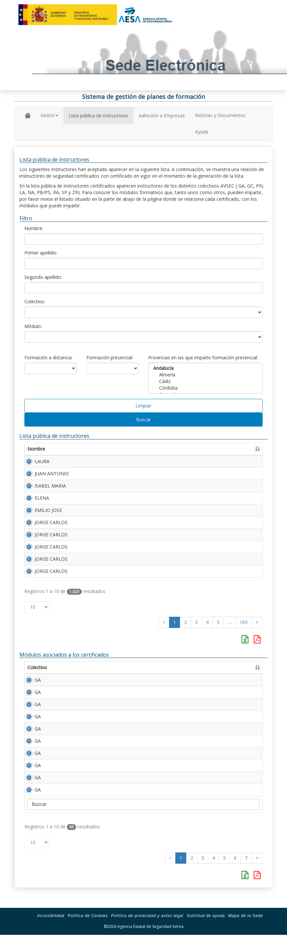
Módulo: (33, 326)
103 (243, 622)
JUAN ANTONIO (52, 473)
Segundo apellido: (43, 277)
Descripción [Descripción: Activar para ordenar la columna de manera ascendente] (104, 667)
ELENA (42, 498)
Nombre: (33, 228)
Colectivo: (34, 301)
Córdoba (205, 388)
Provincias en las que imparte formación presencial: (203, 357)
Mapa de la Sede (245, 929)
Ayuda (201, 132)
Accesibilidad (50, 929)
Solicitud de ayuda (206, 929)
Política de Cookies (88, 929)
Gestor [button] (49, 115)
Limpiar (143, 405)
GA (30, 680)
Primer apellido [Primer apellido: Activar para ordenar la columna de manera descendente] (93, 449)
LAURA (42, 461)
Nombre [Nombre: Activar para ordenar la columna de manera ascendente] (36, 449)
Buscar (143, 419)
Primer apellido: (40, 253)
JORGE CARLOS (51, 522)
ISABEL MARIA (50, 486)
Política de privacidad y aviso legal (147, 929)
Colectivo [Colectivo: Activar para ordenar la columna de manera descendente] (37, 667)
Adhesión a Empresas (162, 115)
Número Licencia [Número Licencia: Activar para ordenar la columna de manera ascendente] (198, 449)
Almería (205, 374)
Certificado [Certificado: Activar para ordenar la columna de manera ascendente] (240, 449)
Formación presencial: (109, 357)
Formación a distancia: (48, 357)
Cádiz (205, 381)
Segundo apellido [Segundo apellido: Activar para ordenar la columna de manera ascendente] (148, 449)
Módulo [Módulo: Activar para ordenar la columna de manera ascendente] (69, 667)
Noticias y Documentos (220, 115)
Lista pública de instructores (98, 115)
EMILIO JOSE (48, 510)
